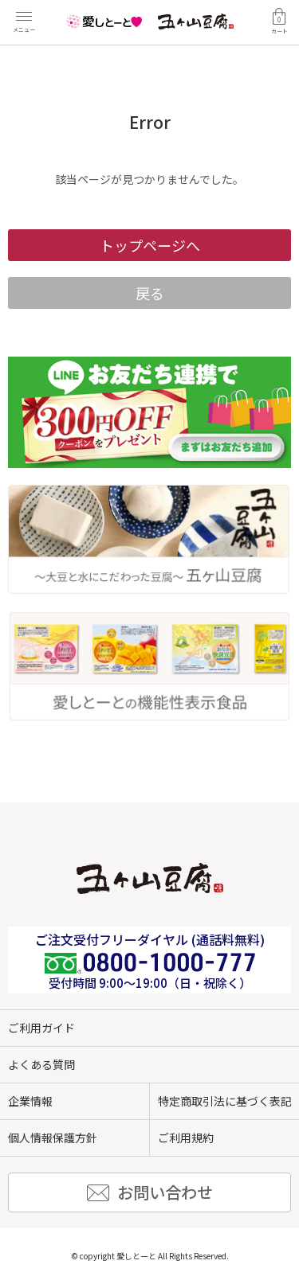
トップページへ (150, 245)
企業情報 (30, 1101)
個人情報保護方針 (52, 1137)
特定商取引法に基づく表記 (225, 1101)
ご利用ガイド (41, 1028)
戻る (150, 293)
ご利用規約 (186, 1137)
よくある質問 (41, 1064)
